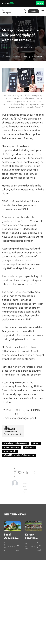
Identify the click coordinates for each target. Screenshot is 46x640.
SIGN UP (40, 3)
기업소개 (8, 3)
